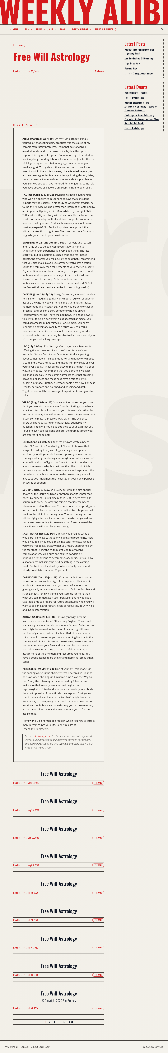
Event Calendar (81, 29)
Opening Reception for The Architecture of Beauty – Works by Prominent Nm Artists (140, 106)
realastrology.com (41, 736)
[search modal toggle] (161, 29)
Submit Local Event (40, 1046)
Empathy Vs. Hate (132, 63)
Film (28, 29)
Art (52, 29)
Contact (24, 1046)
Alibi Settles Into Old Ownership (138, 58)
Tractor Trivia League (134, 97)
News (16, 29)
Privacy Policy (11, 1046)
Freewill (19, 45)
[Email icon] (36, 125)
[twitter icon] (27, 125)
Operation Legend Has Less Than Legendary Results (139, 51)
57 (64, 1022)
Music (40, 29)
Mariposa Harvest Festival (136, 92)
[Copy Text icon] (31, 125)
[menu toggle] (5, 29)
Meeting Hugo (130, 68)
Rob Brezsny (19, 71)
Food (63, 29)
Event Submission (105, 29)
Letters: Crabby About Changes (138, 73)
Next (71, 1022)
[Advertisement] (58, 97)
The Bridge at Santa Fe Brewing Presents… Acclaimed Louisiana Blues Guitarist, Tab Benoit (141, 119)
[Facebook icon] (22, 125)
